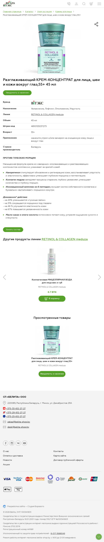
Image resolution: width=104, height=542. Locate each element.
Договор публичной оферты (68, 460)
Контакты (58, 451)
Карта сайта (59, 455)
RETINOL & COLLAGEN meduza (47, 114)
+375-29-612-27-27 (14, 412)
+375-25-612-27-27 (14, 416)
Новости (7, 460)
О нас (6, 451)
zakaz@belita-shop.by (18, 422)
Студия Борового (35, 506)
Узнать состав (13, 229)
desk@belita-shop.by (18, 427)
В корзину (51, 298)
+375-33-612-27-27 (14, 408)
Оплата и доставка (13, 455)
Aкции (6, 464)
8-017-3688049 (58, 533)
